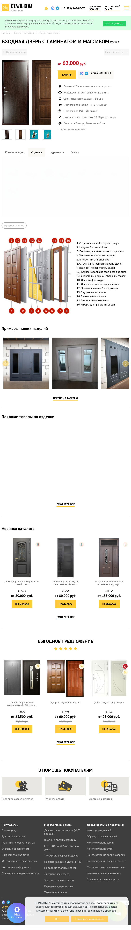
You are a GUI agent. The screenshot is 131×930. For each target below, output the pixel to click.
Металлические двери (58, 830)
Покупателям (10, 830)
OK (56, 919)
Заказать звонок (95, 8)
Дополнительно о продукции (105, 830)
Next (125, 374)
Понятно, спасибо (114, 23)
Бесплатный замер (112, 8)
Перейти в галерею (65, 409)
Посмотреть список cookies (89, 919)
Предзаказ (34, 501)
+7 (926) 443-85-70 (73, 8)
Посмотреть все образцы (112, 161)
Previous (5, 374)
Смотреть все (65, 515)
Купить (67, 74)
